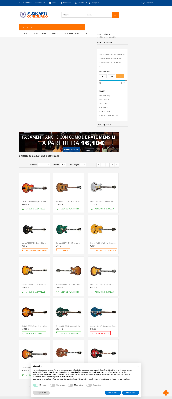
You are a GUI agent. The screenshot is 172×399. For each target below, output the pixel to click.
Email (54, 3)
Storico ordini (116, 342)
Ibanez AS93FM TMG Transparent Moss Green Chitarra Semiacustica (116, 144)
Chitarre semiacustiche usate (32, 58)
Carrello (113, 345)
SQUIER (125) (26, 107)
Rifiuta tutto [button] (112, 393)
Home (54, 27)
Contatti (117, 27)
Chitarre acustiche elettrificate (32, 62)
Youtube (81, 3)
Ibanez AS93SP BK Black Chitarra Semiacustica (73, 144)
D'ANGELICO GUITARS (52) (31, 115)
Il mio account (116, 339)
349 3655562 (35, 348)
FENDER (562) (26, 111)
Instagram (95, 3)
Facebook (67, 3)
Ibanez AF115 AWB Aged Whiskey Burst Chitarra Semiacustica (79, 103)
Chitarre (30, 34)
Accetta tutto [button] (131, 393)
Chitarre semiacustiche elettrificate (34, 54)
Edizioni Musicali (99, 27)
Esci (112, 348)
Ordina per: (67, 66)
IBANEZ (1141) (26, 100)
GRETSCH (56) (26, 96)
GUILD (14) (25, 103)
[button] (138, 366)
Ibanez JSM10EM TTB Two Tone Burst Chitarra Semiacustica (78, 186)
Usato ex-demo (69, 27)
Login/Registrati (147, 3)
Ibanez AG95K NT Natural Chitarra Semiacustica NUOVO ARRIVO (114, 269)
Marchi (84, 27)
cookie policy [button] (121, 372)
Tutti (23, 66)
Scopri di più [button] (41, 393)
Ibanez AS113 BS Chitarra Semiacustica (70, 269)
